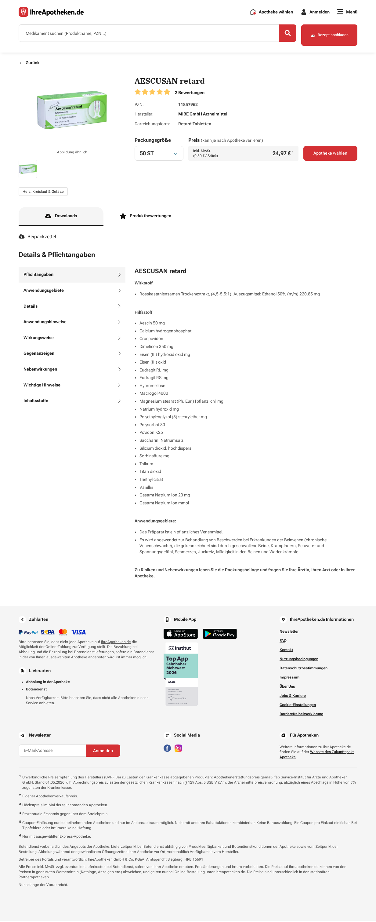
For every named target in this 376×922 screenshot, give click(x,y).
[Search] (282, 34)
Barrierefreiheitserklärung (301, 715)
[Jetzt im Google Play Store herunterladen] (220, 635)
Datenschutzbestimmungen (303, 669)
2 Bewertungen (189, 93)
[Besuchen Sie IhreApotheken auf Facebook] (167, 749)
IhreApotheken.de (116, 643)
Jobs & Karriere (293, 697)
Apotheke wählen (330, 154)
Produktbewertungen (145, 217)
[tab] (72, 276)
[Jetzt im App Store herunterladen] (181, 635)
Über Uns (287, 688)
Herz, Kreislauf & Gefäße (43, 193)
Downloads (61, 217)
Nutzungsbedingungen (299, 660)
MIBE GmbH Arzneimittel (202, 115)
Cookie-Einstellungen (298, 706)
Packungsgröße (153, 141)
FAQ (283, 642)
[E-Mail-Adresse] (52, 752)
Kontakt (286, 651)
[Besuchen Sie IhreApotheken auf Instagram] (178, 749)
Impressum (289, 678)
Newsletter (289, 633)
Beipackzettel (37, 238)
